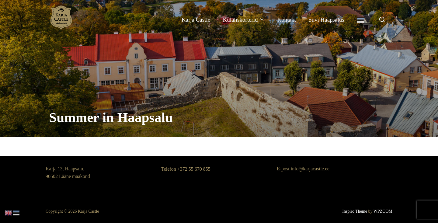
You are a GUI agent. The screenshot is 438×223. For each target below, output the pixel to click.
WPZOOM (383, 211)
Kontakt (286, 19)
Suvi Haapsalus (326, 19)
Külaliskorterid (244, 19)
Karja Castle (196, 19)
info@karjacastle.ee (310, 168)
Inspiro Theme (354, 211)
